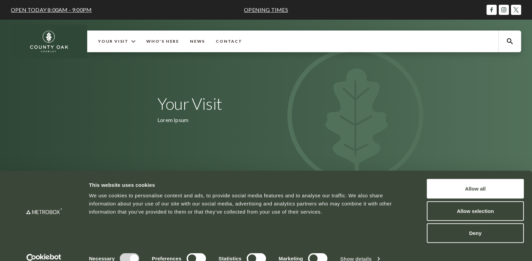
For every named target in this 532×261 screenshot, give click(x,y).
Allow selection (475, 200)
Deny (475, 222)
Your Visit (116, 41)
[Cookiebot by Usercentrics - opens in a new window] (44, 248)
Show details (356, 247)
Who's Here (162, 41)
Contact (229, 41)
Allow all (475, 177)
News (197, 41)
